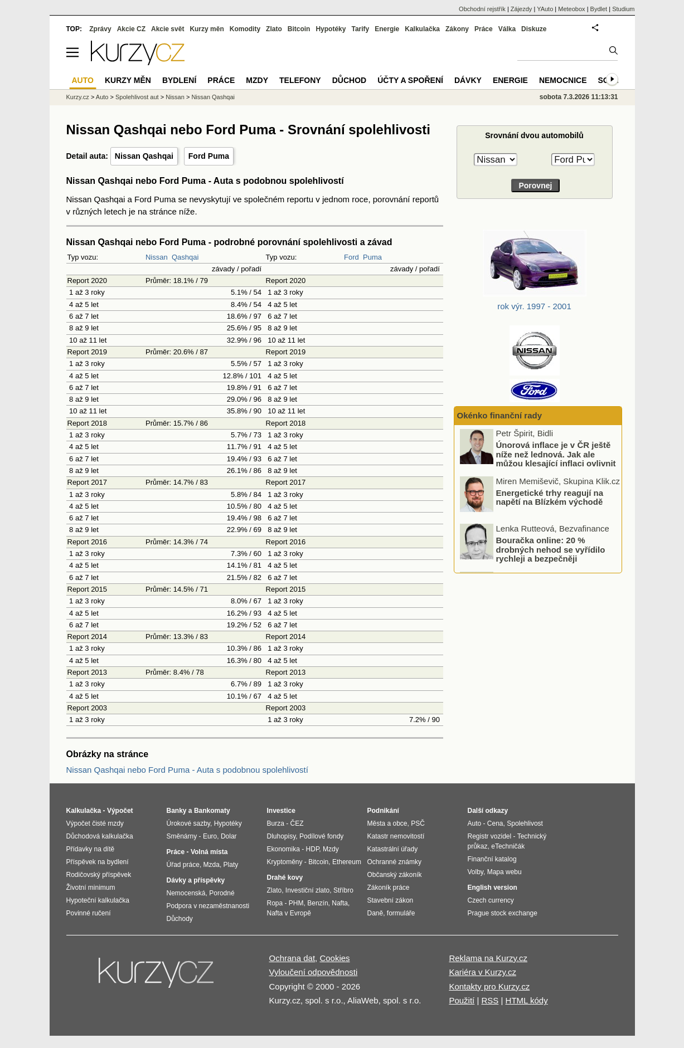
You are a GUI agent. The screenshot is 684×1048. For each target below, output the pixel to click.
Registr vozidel (490, 836)
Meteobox (571, 9)
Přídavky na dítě (90, 849)
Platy (231, 865)
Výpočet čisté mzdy (95, 823)
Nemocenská (186, 893)
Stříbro (343, 890)
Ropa (275, 903)
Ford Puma (208, 156)
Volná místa (209, 852)
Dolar (229, 836)
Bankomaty (212, 811)
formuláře (401, 913)
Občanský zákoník (394, 875)
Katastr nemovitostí (396, 836)
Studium (623, 9)
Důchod (349, 80)
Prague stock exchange (502, 913)
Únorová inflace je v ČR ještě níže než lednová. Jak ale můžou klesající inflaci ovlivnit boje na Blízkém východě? (556, 460)
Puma (372, 257)
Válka (507, 29)
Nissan (156, 257)
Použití (461, 1000)
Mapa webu (504, 872)
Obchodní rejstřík (482, 9)
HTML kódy (527, 1000)
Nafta (340, 903)
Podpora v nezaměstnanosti (208, 906)
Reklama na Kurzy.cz (488, 958)
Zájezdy (521, 9)
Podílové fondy (321, 836)
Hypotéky (331, 29)
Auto (102, 97)
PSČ (418, 823)
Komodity (245, 29)
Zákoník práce (388, 887)
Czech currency (491, 900)
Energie (387, 29)
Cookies (334, 958)
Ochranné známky (394, 862)
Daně (375, 913)
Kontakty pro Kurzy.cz (489, 986)
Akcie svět (167, 29)
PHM (296, 903)
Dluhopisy (281, 836)
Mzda (211, 865)
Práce (483, 29)
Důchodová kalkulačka (99, 836)
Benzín (317, 903)
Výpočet (120, 811)
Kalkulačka (422, 29)
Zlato (274, 29)
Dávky (468, 80)
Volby (475, 872)
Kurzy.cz (77, 97)
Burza (275, 823)
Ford (351, 257)
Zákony (457, 29)
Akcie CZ (131, 29)
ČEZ (297, 823)
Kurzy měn (207, 29)
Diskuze (533, 29)
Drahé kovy (285, 877)
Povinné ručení (88, 913)
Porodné (221, 893)
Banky (177, 811)
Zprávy (100, 29)
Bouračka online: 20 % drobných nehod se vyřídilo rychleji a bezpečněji (550, 550)
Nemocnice (563, 80)
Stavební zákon (390, 900)
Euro (210, 836)
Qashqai (185, 257)
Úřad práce (183, 865)
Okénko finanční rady (499, 415)
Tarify (360, 29)
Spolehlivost (525, 823)
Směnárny (182, 836)
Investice (281, 811)
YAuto (545, 9)
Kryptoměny (285, 862)
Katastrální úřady (392, 849)
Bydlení (179, 80)
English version (492, 887)
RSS (489, 1000)
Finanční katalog (492, 859)
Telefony (300, 80)
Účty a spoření (410, 80)
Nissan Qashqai (144, 156)
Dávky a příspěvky (196, 880)
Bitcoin (299, 29)
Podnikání (383, 811)
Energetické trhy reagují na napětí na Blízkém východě (550, 498)
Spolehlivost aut (137, 97)
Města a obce (387, 823)
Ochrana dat (292, 958)
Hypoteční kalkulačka (97, 900)
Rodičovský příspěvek (99, 875)
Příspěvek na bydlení (97, 862)
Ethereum (346, 862)
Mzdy (257, 80)
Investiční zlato (307, 890)
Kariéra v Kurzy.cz (482, 972)
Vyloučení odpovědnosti (313, 972)
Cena (495, 823)
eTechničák (508, 846)
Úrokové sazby (188, 823)
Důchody (180, 919)
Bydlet (599, 9)
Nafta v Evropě (289, 913)
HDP (312, 849)
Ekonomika (283, 849)
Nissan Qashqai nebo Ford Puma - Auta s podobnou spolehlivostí (187, 769)
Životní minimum (90, 887)
